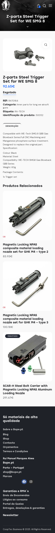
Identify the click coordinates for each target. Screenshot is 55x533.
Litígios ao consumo (15, 499)
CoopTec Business (12, 529)
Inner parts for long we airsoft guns (26, 106)
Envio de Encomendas (16, 495)
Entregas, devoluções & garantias (24, 508)
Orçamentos (10, 447)
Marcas (7, 476)
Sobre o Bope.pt (13, 429)
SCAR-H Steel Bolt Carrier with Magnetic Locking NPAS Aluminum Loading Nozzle (27, 389)
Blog (5, 434)
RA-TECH (20, 111)
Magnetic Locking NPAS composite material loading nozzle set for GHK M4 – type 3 (25, 318)
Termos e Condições (15, 451)
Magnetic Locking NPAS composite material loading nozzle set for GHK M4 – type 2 (25, 248)
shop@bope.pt (12, 472)
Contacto (9, 442)
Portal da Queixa (13, 503)
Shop (6, 438)
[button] (50, 5)
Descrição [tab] (12, 126)
